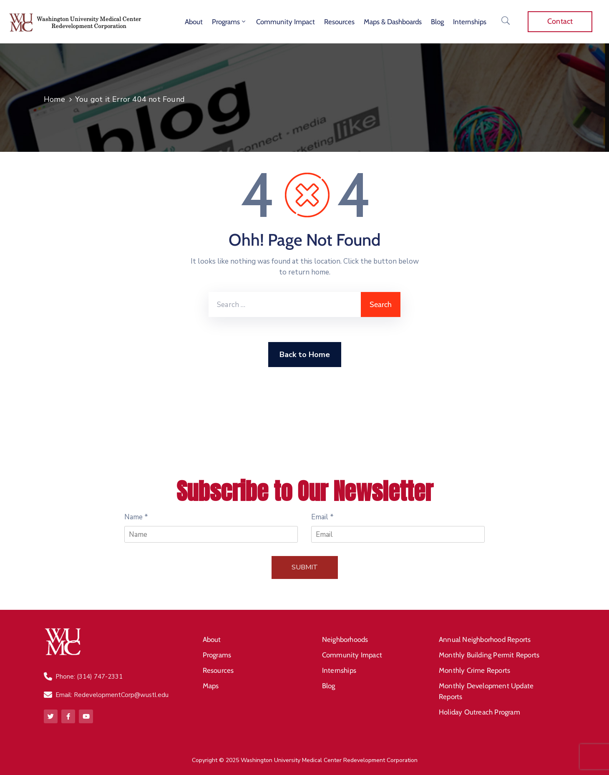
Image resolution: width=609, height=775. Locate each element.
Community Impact (285, 22)
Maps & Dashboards (393, 22)
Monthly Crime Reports (474, 669)
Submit (305, 567)
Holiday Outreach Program (479, 710)
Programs (229, 22)
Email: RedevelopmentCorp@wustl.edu (112, 695)
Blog (437, 22)
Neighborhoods (345, 639)
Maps (211, 684)
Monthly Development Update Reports (486, 689)
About (194, 22)
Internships (469, 22)
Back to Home (304, 355)
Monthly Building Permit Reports (489, 654)
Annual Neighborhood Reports (485, 639)
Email (322, 517)
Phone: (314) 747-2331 (89, 676)
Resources (339, 22)
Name (136, 517)
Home (54, 99)
